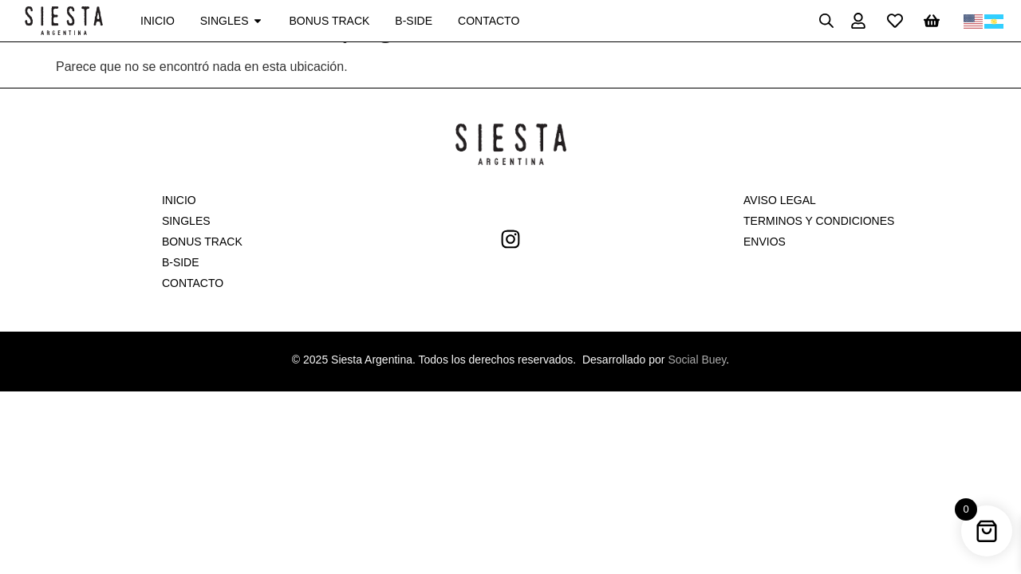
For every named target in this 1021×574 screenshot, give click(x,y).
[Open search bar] (826, 21)
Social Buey (697, 359)
